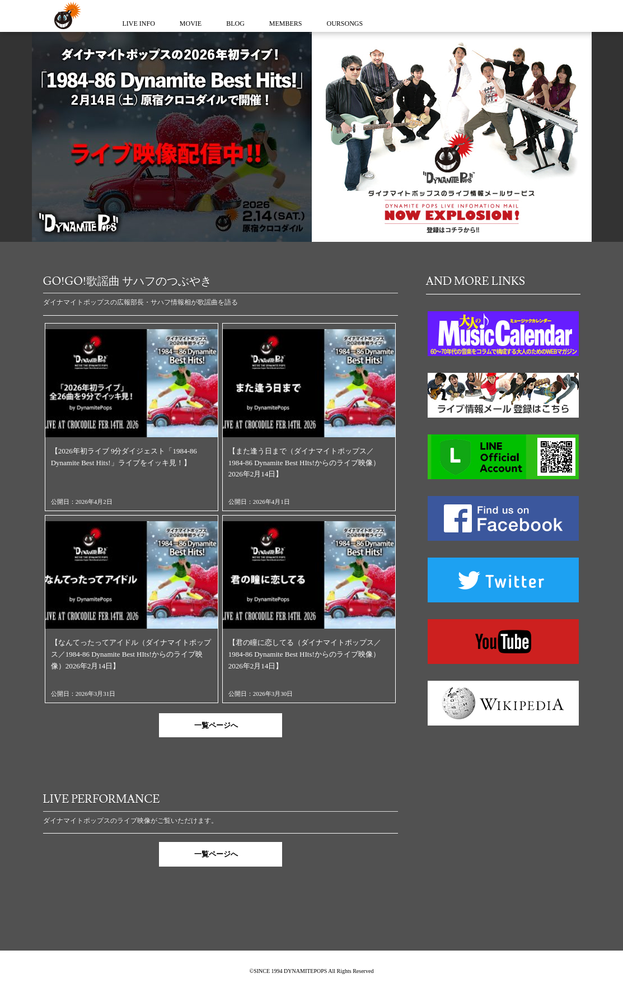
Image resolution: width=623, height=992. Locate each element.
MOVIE (191, 23)
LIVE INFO (139, 23)
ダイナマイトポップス (65, 16)
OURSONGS (345, 23)
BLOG (235, 23)
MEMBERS (285, 23)
